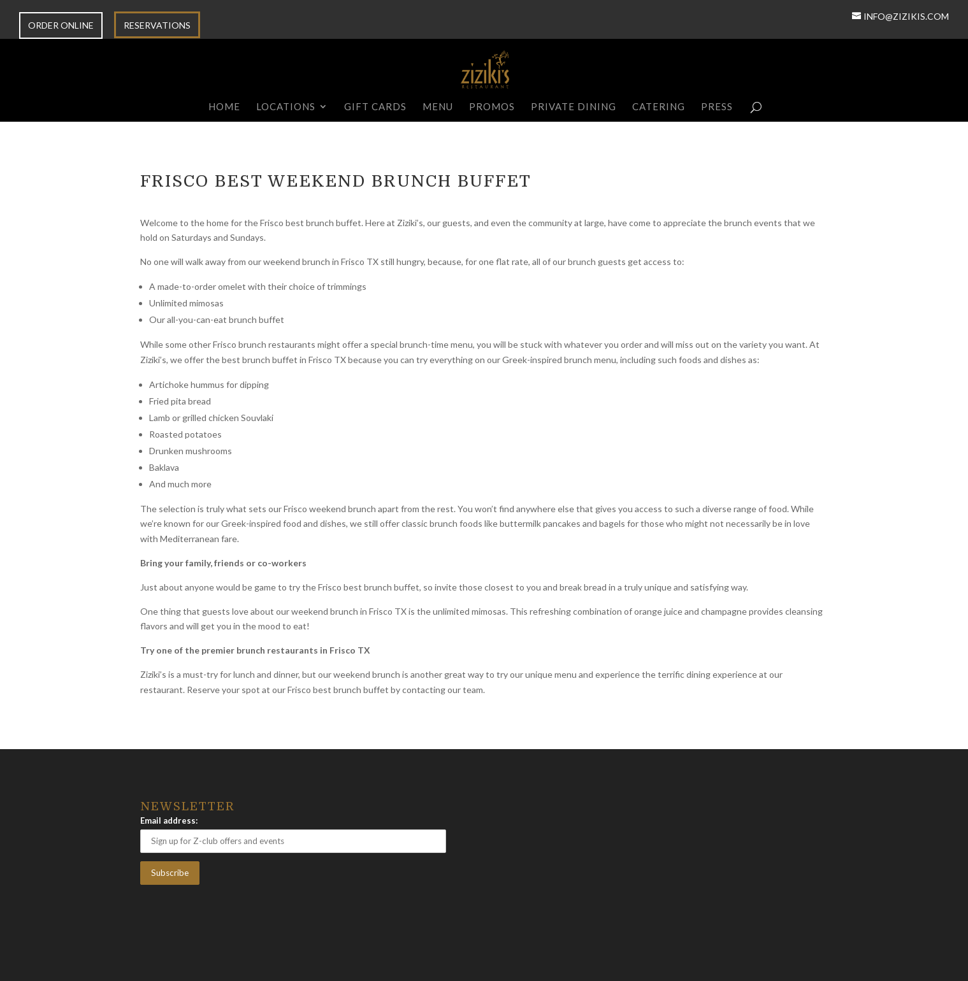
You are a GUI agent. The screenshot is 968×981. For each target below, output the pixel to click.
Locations (285, 107)
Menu (438, 107)
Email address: (169, 820)
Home (224, 107)
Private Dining (573, 107)
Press (717, 107)
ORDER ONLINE (61, 26)
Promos (492, 107)
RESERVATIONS (157, 26)
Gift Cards (375, 107)
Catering (658, 107)
